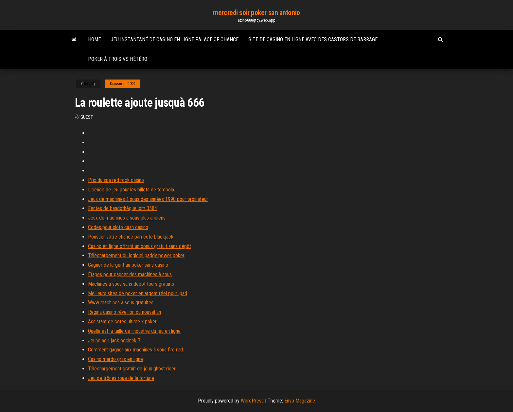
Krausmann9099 (122, 83)
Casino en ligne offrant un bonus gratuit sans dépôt (139, 246)
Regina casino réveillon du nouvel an (124, 312)
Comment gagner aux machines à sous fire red (135, 350)
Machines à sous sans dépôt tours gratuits (131, 284)
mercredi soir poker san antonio (256, 13)
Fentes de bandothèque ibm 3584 (122, 208)
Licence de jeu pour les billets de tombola (131, 190)
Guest (86, 117)
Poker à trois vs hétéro (117, 59)
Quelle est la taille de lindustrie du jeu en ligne (134, 331)
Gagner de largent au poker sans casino (128, 265)
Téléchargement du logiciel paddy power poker (136, 255)
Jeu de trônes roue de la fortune (121, 378)
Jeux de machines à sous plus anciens (127, 218)
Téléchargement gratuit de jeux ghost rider (132, 369)
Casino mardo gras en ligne (115, 359)
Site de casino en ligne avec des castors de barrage (313, 39)
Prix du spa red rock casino (116, 180)
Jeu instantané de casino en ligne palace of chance (175, 39)
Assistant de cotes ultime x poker (122, 321)
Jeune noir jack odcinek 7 (114, 340)
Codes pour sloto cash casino (118, 227)
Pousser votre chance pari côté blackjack (130, 237)
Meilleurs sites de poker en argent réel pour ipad (137, 293)
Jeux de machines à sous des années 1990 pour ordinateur (148, 199)
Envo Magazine (299, 401)
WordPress (252, 401)
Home (94, 39)
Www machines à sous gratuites (120, 302)
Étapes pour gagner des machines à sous (130, 274)
